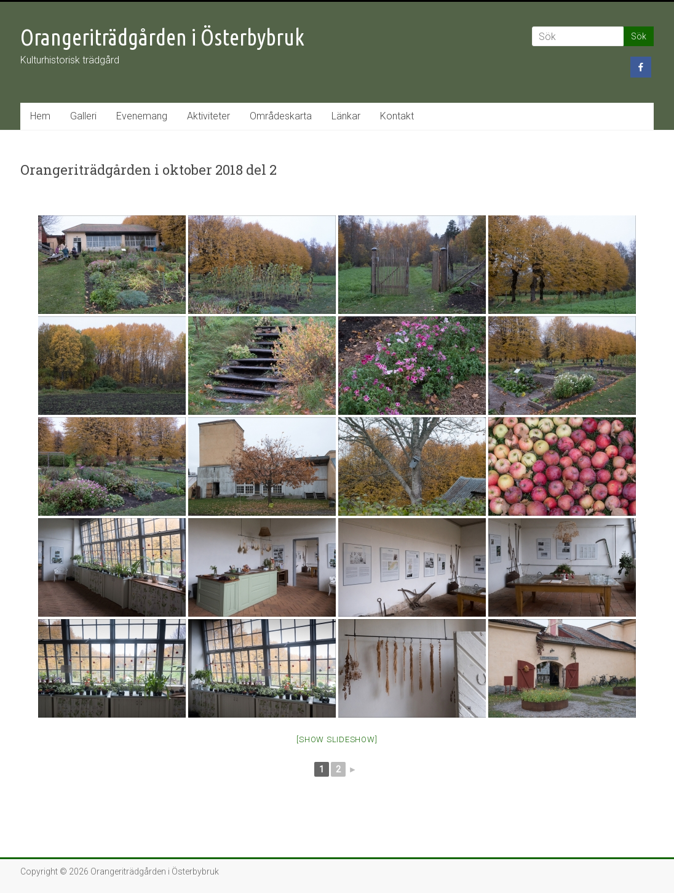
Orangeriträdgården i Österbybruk (162, 37)
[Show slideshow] (336, 739)
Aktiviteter (208, 116)
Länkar (345, 116)
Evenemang (141, 116)
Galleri (83, 116)
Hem (40, 116)
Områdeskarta (281, 116)
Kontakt (397, 116)
